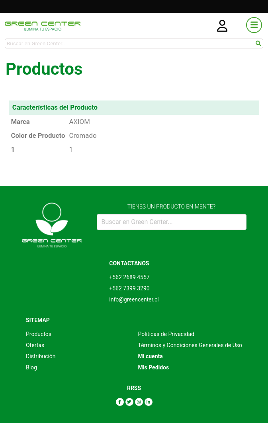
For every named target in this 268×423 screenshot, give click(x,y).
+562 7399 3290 (129, 288)
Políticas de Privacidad (166, 334)
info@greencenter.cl (133, 299)
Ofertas (35, 345)
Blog (31, 367)
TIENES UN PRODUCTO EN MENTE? (171, 206)
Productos (38, 334)
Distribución (41, 356)
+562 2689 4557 (129, 277)
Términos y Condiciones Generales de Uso (190, 345)
